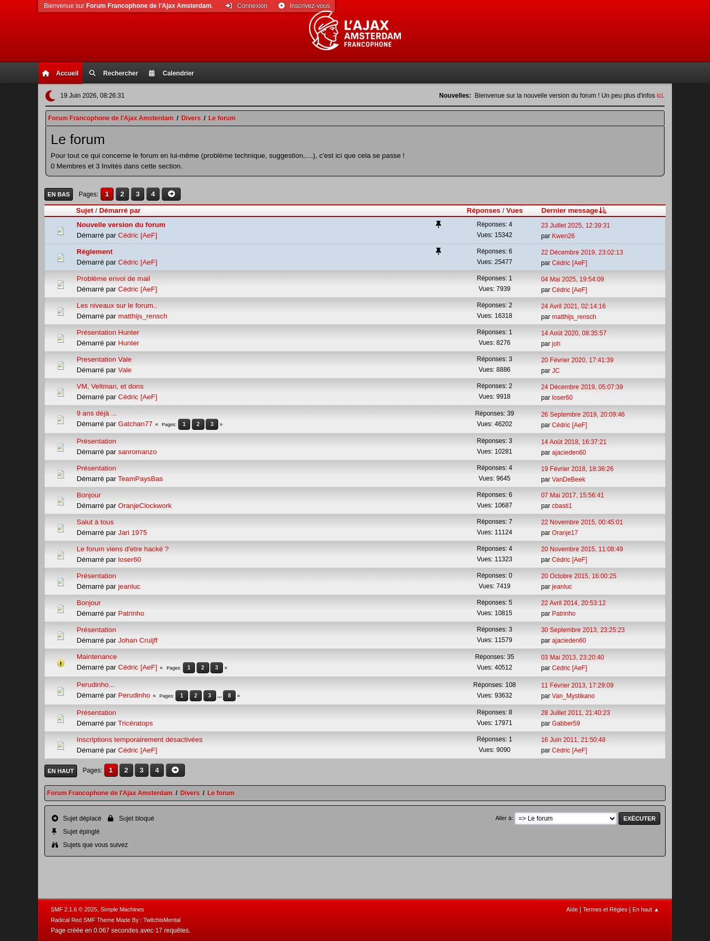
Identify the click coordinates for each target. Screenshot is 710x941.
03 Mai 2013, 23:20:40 (572, 657)
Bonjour (89, 495)
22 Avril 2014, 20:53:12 (573, 603)
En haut (61, 771)
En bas (59, 194)
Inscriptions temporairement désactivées (140, 740)
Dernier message (575, 210)
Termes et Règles (605, 909)
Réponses (484, 210)
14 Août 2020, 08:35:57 (573, 333)
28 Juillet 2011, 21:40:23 (575, 713)
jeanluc (129, 586)
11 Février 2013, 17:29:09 (577, 685)
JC (556, 370)
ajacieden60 (569, 452)
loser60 (562, 397)
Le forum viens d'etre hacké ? (123, 549)
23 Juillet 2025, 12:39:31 (575, 225)
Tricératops (135, 723)
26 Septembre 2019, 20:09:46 (583, 414)
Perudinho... (96, 685)
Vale (125, 370)
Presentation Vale (104, 359)
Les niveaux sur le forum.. (117, 305)
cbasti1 (562, 506)
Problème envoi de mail (113, 279)
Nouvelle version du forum (121, 225)
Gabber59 (566, 723)
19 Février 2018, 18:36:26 (577, 469)
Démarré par (120, 210)
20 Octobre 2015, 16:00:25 (578, 576)
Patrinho (131, 613)
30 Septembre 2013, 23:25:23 (583, 630)
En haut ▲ (645, 909)
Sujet (85, 210)
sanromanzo (137, 452)
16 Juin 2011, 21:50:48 (573, 740)
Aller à (504, 818)
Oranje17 (565, 533)
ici (659, 95)
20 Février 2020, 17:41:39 (577, 360)
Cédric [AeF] (137, 235)
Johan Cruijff (138, 640)
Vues (514, 210)
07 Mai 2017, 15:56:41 (572, 495)
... (220, 696)
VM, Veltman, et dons (110, 386)
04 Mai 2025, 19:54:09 (572, 279)
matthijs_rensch (142, 316)
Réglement (95, 252)
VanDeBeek (568, 479)
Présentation (96, 441)
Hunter (128, 343)
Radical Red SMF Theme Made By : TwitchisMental (116, 920)
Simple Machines (122, 909)
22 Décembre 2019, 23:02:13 (582, 252)
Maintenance (97, 657)
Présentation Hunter (108, 332)
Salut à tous (95, 522)
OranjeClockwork (145, 506)
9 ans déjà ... (97, 413)
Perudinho (134, 695)
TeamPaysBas (140, 479)
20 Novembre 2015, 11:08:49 (582, 549)
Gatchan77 (135, 424)
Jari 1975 (132, 533)
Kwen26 (563, 236)
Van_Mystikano (573, 696)
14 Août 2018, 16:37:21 (573, 442)
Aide (572, 909)
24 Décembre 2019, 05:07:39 (582, 387)
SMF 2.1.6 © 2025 (74, 909)
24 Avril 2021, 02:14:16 (573, 306)
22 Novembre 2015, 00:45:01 (582, 522)
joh (556, 343)
